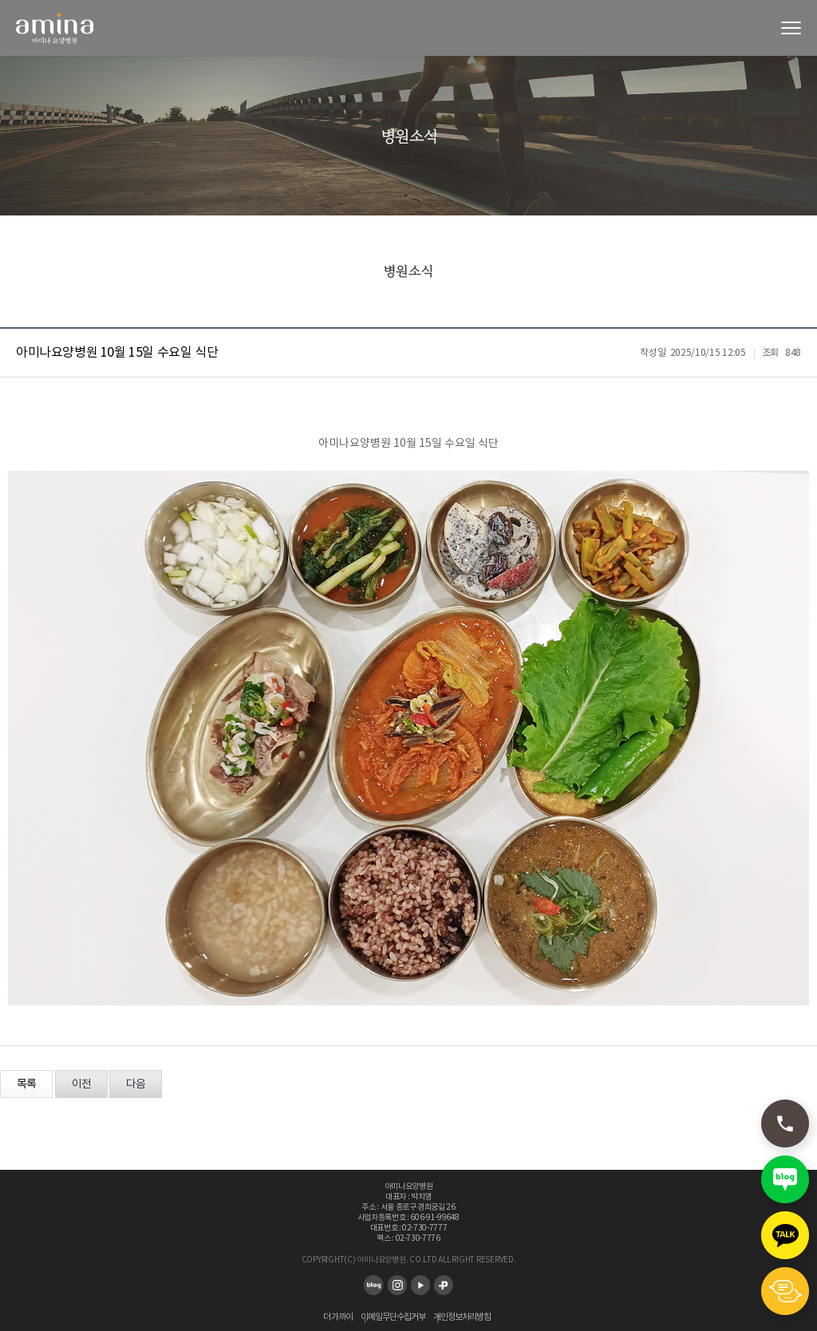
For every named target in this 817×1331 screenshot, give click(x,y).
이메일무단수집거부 (393, 1317)
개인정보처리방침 (462, 1317)
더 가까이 (338, 1317)
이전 (81, 1084)
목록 (26, 1084)
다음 (135, 1084)
